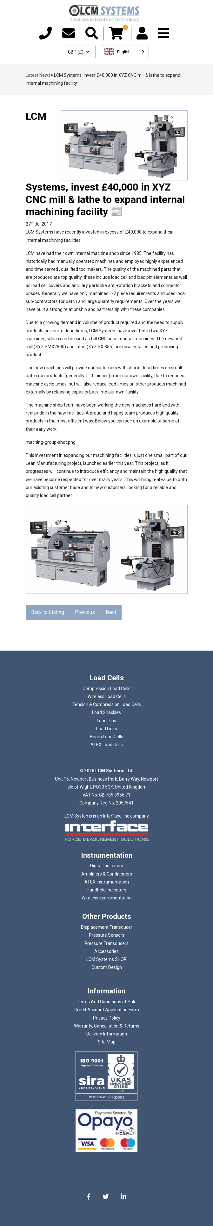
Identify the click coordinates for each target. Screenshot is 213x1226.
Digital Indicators (106, 865)
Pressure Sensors (106, 935)
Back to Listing (47, 612)
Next (111, 612)
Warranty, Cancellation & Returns (106, 1025)
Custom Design (106, 967)
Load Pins (106, 720)
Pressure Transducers (106, 943)
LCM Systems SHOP (106, 959)
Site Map (107, 1041)
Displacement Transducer (106, 927)
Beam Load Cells (106, 736)
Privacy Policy (106, 1017)
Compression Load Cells (106, 688)
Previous (85, 612)
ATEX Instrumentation (106, 881)
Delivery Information (106, 1033)
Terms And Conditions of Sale (106, 1001)
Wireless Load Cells (107, 696)
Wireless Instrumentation (107, 897)
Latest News (38, 75)
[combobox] (125, 52)
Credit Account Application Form (106, 1009)
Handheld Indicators (106, 889)
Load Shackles (106, 712)
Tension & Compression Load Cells (106, 704)
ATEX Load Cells (106, 744)
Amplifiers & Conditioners (106, 873)
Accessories (106, 951)
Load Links (106, 728)
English (117, 51)
